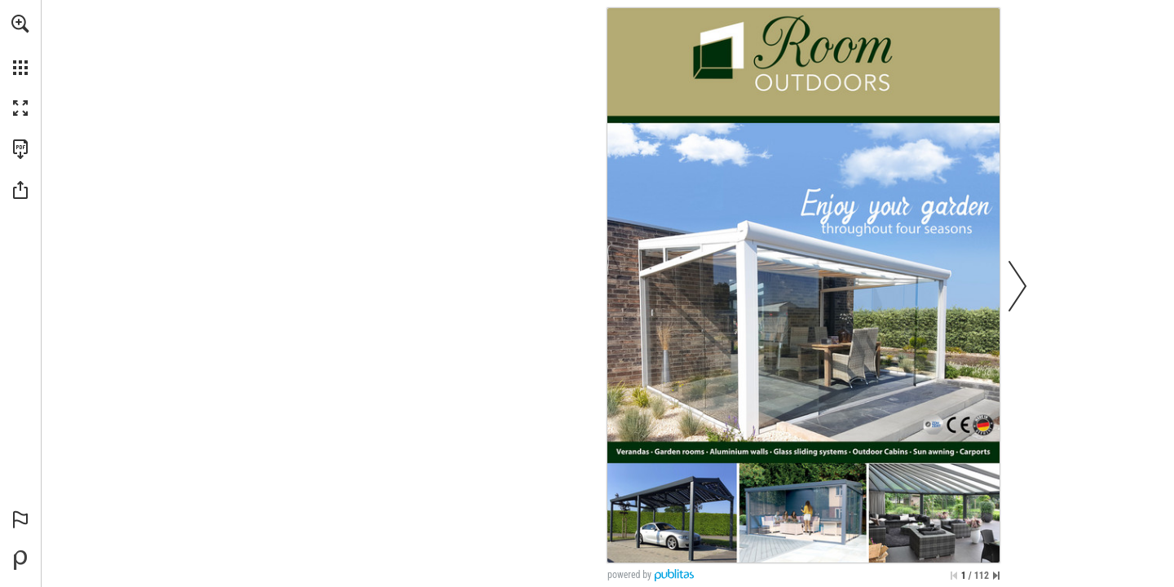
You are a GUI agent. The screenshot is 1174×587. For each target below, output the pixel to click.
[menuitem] (20, 45)
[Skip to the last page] (996, 576)
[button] (20, 23)
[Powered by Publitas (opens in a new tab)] (20, 560)
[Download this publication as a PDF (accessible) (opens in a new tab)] (20, 149)
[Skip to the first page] (954, 576)
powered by (629, 574)
